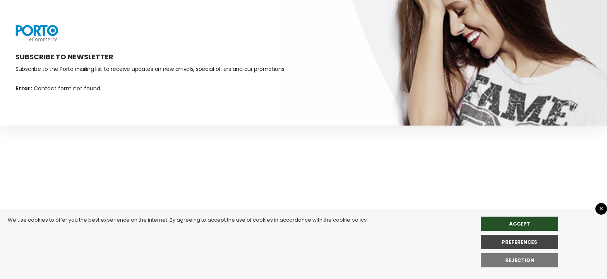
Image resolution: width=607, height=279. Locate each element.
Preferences (519, 242)
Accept (519, 223)
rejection (519, 260)
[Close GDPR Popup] (601, 209)
